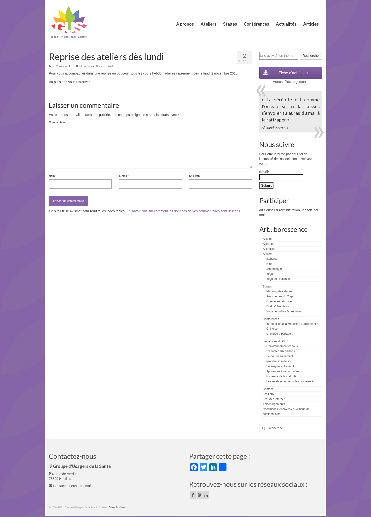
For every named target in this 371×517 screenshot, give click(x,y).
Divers (100, 66)
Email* (281, 175)
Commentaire (57, 122)
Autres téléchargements (290, 82)
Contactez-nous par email (70, 486)
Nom (53, 175)
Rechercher (311, 55)
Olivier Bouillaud (117, 507)
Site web (194, 175)
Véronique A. (63, 66)
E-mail (123, 175)
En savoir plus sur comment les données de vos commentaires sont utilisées (183, 211)
